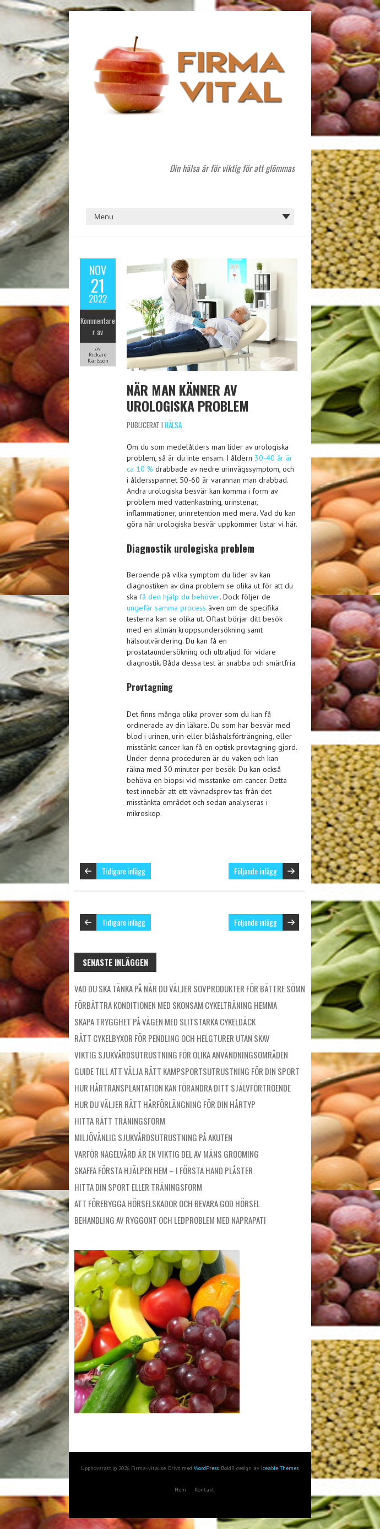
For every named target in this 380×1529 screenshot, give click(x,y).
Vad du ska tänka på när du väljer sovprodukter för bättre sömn (189, 988)
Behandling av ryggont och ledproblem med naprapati (170, 1220)
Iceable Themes (279, 1468)
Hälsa (173, 424)
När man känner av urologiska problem (188, 397)
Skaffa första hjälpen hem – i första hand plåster (163, 1170)
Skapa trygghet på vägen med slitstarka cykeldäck (165, 1021)
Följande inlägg (255, 871)
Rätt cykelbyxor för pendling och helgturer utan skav (172, 1038)
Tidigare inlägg (123, 871)
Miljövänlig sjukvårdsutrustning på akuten (153, 1137)
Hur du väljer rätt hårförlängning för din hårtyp (165, 1104)
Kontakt (204, 1489)
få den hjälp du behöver (179, 597)
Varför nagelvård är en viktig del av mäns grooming (166, 1154)
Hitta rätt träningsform (119, 1121)
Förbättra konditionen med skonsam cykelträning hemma (175, 1005)
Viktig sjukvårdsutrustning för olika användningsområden (181, 1055)
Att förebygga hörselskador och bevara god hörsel (167, 1203)
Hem (180, 1489)
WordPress (206, 1468)
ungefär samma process (166, 608)
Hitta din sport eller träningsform (138, 1187)
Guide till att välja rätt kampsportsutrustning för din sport (187, 1071)
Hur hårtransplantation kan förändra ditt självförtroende (182, 1088)
